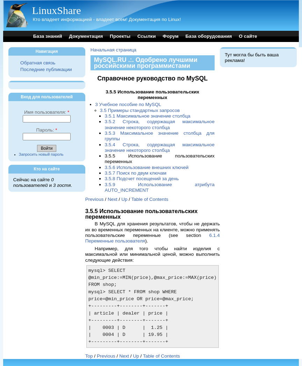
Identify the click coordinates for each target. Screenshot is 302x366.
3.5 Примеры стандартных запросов (140, 110)
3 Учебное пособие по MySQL (128, 104)
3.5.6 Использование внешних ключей (146, 167)
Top (89, 356)
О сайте (248, 36)
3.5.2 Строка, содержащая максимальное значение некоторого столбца (159, 124)
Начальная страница (114, 49)
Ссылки (146, 36)
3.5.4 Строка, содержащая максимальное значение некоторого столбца (159, 147)
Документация (86, 36)
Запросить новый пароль (41, 154)
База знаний (47, 36)
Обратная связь (37, 62)
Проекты (120, 36)
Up (124, 199)
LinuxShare (56, 10)
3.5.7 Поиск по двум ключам (135, 173)
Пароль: (46, 130)
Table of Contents (149, 199)
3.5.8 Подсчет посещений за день (142, 178)
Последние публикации (46, 69)
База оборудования (209, 36)
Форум (170, 36)
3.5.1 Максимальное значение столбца (147, 116)
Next (112, 199)
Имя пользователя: (46, 112)
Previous (94, 199)
